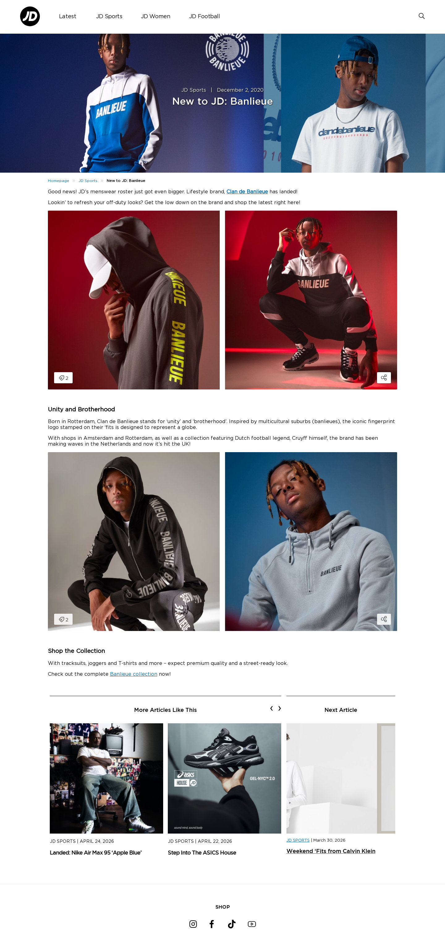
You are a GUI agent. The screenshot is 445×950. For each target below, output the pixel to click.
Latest (67, 16)
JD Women (156, 16)
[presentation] (271, 708)
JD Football (204, 16)
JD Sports (109, 16)
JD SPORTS (298, 841)
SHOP (222, 907)
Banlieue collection (133, 674)
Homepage (58, 181)
